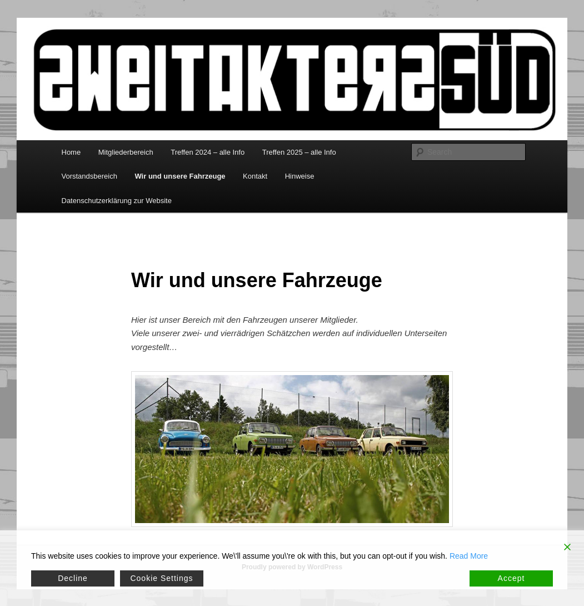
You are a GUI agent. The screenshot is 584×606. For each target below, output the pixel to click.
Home (71, 152)
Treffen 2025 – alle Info (299, 152)
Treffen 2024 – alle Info (207, 152)
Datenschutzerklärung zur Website (117, 200)
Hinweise (300, 176)
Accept (511, 578)
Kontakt (255, 176)
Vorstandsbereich (89, 176)
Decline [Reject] (73, 578)
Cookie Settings (161, 578)
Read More (469, 555)
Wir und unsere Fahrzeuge (179, 176)
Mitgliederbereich (125, 152)
